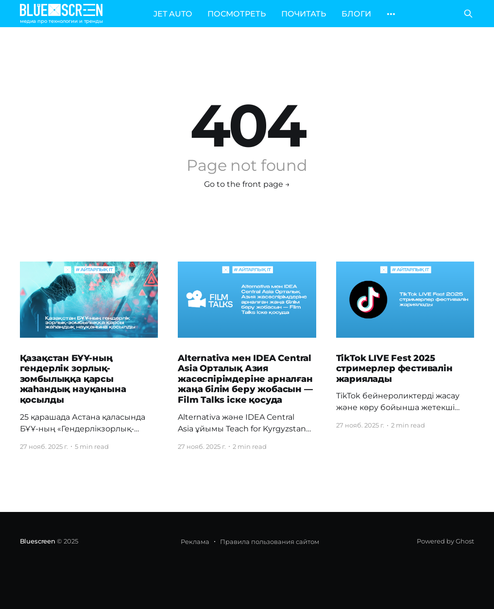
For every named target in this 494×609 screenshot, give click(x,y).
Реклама (195, 541)
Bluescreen (37, 541)
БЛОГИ (356, 13)
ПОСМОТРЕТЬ (236, 13)
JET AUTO (172, 13)
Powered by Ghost (445, 541)
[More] (391, 14)
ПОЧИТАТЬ (303, 13)
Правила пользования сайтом (269, 541)
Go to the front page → (247, 184)
